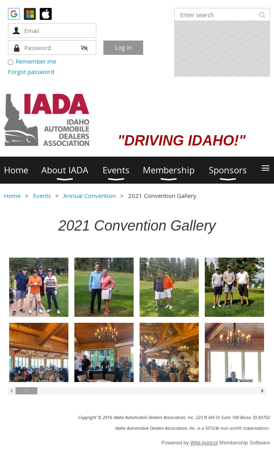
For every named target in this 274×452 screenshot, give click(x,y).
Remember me (36, 61)
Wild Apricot (204, 443)
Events (42, 196)
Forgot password (31, 72)
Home (12, 196)
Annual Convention (89, 196)
